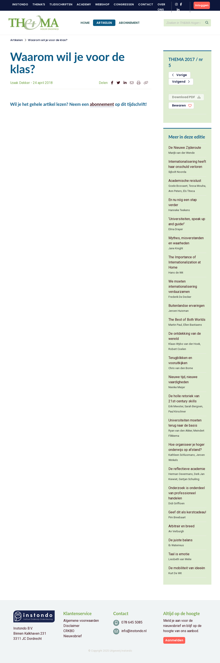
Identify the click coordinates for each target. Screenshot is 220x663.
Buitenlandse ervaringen (186, 306)
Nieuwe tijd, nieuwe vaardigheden (182, 379)
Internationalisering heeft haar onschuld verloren (187, 164)
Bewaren (179, 105)
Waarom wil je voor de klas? (47, 40)
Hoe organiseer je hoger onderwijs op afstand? (186, 447)
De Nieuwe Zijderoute (184, 148)
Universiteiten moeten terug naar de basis (185, 422)
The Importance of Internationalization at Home (184, 262)
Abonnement (129, 23)
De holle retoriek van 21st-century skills (183, 398)
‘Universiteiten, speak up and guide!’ (186, 221)
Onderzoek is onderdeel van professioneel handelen (186, 493)
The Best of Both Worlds (186, 320)
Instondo (20, 4)
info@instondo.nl (134, 631)
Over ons (161, 7)
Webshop (102, 4)
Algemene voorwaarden (81, 621)
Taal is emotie (178, 554)
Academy (84, 4)
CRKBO (68, 631)
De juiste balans (180, 540)
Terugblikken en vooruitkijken (180, 360)
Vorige (179, 75)
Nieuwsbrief (72, 636)
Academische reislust (184, 181)
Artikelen (104, 23)
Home (85, 23)
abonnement (102, 104)
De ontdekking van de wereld (184, 336)
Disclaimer (71, 626)
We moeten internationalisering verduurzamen (182, 286)
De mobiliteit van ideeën (186, 568)
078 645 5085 (131, 622)
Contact (145, 4)
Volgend (181, 81)
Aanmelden (174, 640)
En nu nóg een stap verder (182, 202)
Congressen (124, 4)
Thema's (38, 4)
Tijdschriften (60, 4)
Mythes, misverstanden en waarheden (186, 240)
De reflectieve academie (186, 469)
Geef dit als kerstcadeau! (187, 512)
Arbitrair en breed (181, 526)
